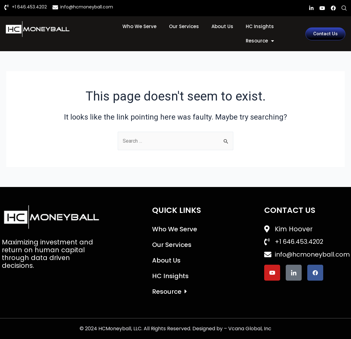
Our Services (184, 26)
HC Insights (260, 26)
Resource (260, 41)
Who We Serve (139, 26)
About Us (222, 26)
